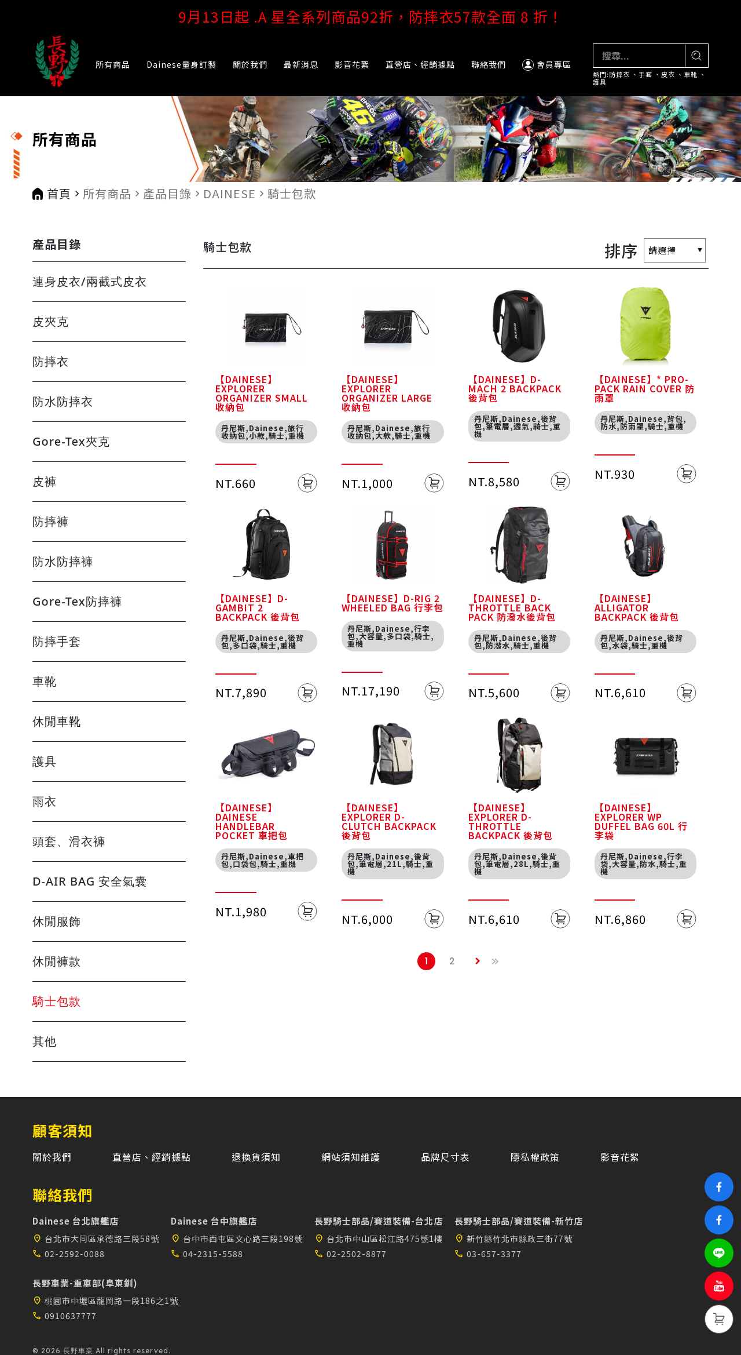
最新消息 (301, 64)
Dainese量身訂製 (181, 64)
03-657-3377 (488, 1253)
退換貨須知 (256, 1156)
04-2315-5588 (207, 1253)
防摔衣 (619, 74)
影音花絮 (352, 64)
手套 (645, 74)
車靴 (691, 74)
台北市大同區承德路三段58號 (95, 1238)
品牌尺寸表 (445, 1156)
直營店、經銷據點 (420, 64)
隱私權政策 (535, 1156)
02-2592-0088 (68, 1253)
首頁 (59, 193)
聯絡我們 (488, 64)
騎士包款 (291, 193)
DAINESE (229, 193)
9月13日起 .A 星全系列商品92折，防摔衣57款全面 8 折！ (370, 16)
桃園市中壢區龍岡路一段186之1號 (105, 1300)
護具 (600, 82)
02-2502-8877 (350, 1253)
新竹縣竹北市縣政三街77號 (513, 1238)
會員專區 (546, 65)
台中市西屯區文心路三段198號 (237, 1238)
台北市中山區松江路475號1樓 (378, 1238)
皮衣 (668, 74)
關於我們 (250, 64)
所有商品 (113, 64)
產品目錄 (167, 193)
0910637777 (64, 1315)
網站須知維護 (350, 1156)
